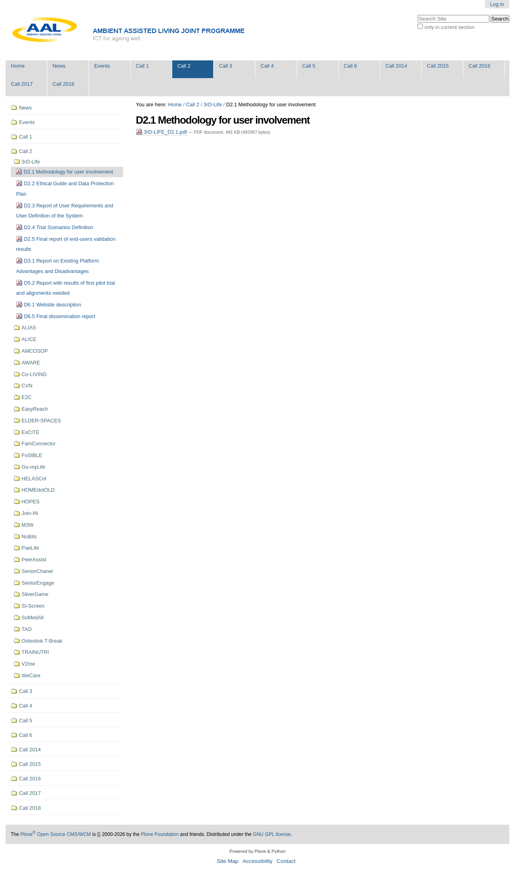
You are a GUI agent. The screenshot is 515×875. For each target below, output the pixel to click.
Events (102, 66)
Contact (286, 861)
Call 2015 (438, 66)
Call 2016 (479, 66)
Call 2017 (22, 84)
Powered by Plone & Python (257, 851)
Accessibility (257, 861)
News (59, 66)
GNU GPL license (271, 834)
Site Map (228, 861)
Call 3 (225, 66)
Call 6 (350, 66)
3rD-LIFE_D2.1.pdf (162, 132)
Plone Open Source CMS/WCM (55, 834)
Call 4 (267, 66)
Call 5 (308, 66)
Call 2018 (63, 84)
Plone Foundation (160, 834)
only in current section (449, 27)
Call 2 (184, 66)
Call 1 (142, 66)
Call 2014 (396, 66)
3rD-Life (213, 104)
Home (18, 66)
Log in (497, 4)
